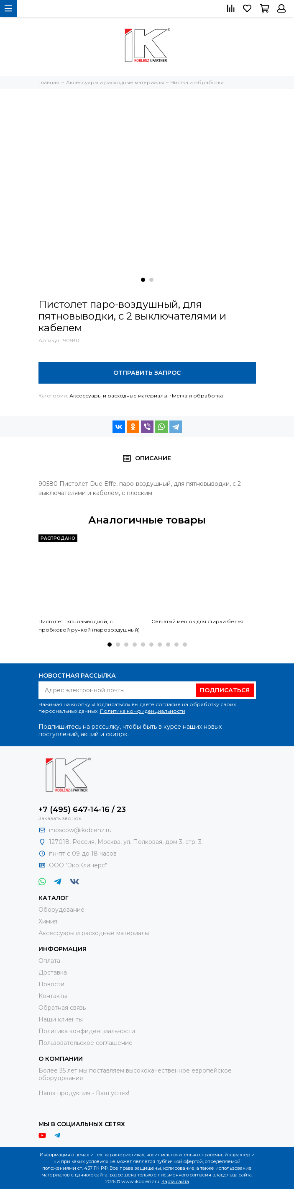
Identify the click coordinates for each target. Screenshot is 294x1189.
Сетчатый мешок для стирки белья (197, 621)
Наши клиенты (60, 1019)
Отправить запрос (147, 373)
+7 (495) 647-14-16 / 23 (82, 809)
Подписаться (225, 690)
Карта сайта (175, 1181)
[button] (143, 280)
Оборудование (61, 909)
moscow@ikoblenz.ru (80, 830)
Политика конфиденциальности (142, 711)
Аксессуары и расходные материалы (118, 395)
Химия (47, 921)
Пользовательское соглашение (85, 1043)
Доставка (52, 972)
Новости (51, 984)
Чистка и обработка (196, 395)
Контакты (52, 996)
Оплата (49, 961)
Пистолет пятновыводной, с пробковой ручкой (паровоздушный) (89, 625)
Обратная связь (62, 1007)
